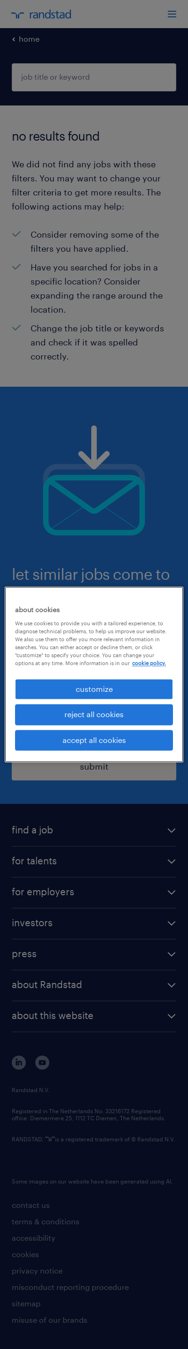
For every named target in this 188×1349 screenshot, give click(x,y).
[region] (94, 674)
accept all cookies (94, 739)
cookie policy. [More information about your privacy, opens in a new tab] (149, 663)
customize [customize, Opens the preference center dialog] (94, 688)
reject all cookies (94, 714)
